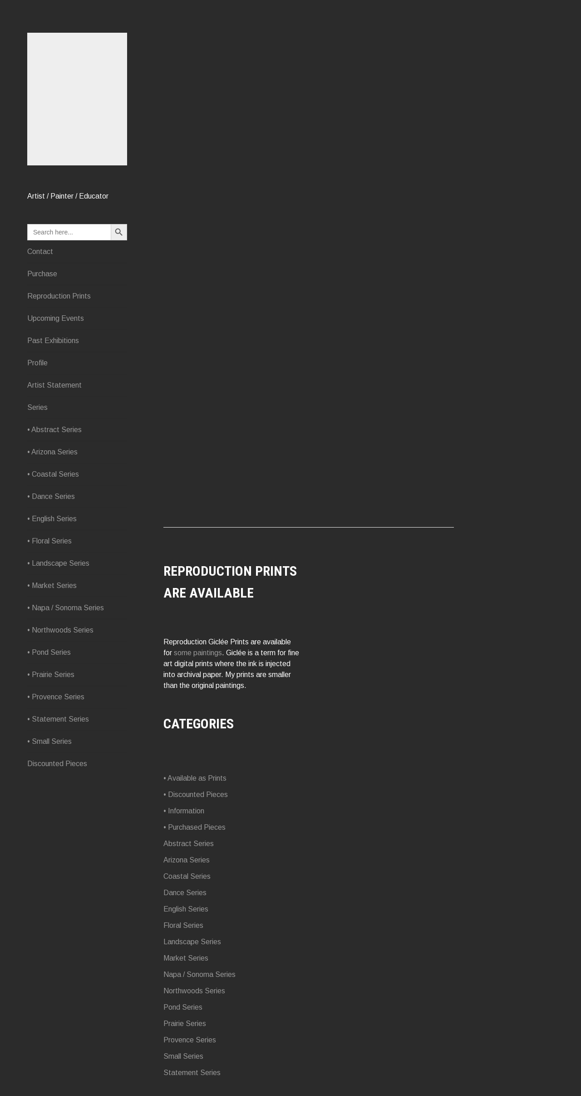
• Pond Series (49, 652)
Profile (37, 363)
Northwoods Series (194, 991)
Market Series (185, 958)
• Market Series (52, 585)
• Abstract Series (54, 429)
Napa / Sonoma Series (199, 974)
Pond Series (182, 1007)
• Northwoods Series (60, 630)
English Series (185, 909)
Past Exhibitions (53, 340)
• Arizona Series (52, 452)
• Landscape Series (58, 563)
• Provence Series (55, 697)
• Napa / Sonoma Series (65, 608)
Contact (40, 251)
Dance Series (185, 893)
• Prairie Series (50, 674)
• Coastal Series (53, 474)
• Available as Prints (194, 778)
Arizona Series (186, 860)
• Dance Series (51, 496)
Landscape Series (192, 942)
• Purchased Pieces (194, 827)
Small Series (183, 1056)
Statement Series (192, 1072)
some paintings (198, 653)
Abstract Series (188, 843)
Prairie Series (184, 1023)
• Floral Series (49, 541)
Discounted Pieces (57, 763)
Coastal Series (187, 876)
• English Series (52, 519)
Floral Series (183, 925)
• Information (183, 811)
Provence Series (189, 1040)
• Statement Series (58, 719)
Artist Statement (54, 385)
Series (37, 407)
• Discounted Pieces (195, 794)
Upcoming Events (55, 318)
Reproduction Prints (59, 296)
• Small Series (49, 741)
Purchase (42, 274)
